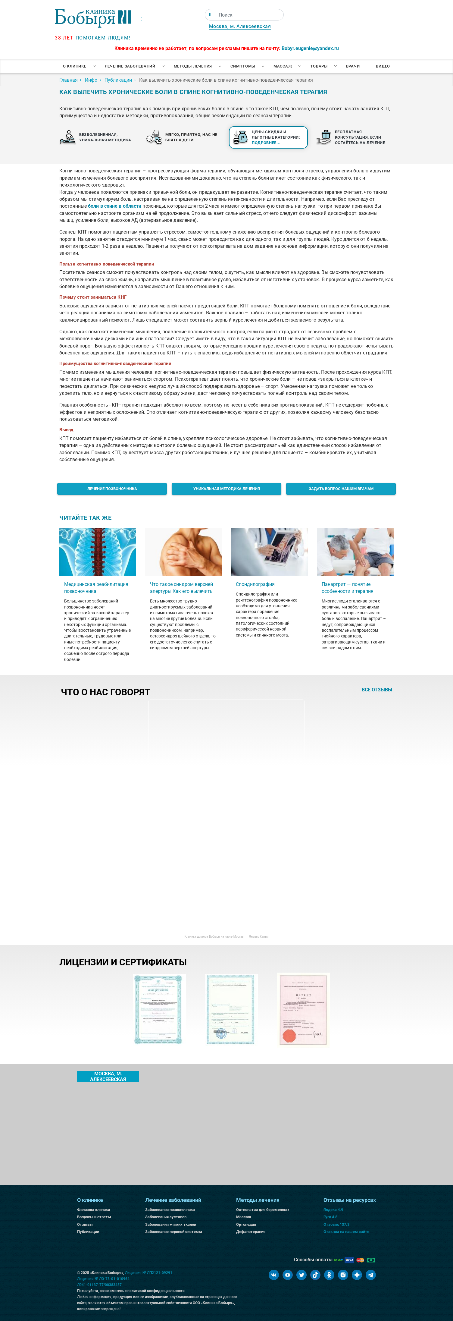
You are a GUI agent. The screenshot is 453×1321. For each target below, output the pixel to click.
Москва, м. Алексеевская (240, 26)
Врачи (353, 66)
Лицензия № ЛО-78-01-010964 (103, 1279)
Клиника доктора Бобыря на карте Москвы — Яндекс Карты (226, 936)
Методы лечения (193, 66)
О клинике (74, 66)
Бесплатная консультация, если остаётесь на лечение (360, 137)
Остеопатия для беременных (262, 1209)
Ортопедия (246, 1224)
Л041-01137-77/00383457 (99, 1285)
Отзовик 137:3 (336, 1224)
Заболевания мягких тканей (170, 1224)
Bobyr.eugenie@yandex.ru (310, 48)
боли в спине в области (114, 206)
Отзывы (85, 1224)
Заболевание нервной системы (173, 1231)
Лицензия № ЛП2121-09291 (148, 1273)
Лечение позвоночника (112, 488)
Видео (383, 66)
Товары (319, 66)
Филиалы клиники (93, 1209)
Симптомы (242, 66)
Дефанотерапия (250, 1231)
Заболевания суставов (165, 1217)
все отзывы (377, 690)
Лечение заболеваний (130, 66)
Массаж (282, 66)
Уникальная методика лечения (226, 488)
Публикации (88, 1231)
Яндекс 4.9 (333, 1209)
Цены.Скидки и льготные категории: (276, 137)
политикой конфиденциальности (156, 1291)
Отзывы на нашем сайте (346, 1231)
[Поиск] (210, 14)
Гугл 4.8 (330, 1217)
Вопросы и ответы (94, 1217)
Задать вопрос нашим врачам (341, 488)
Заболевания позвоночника (170, 1209)
